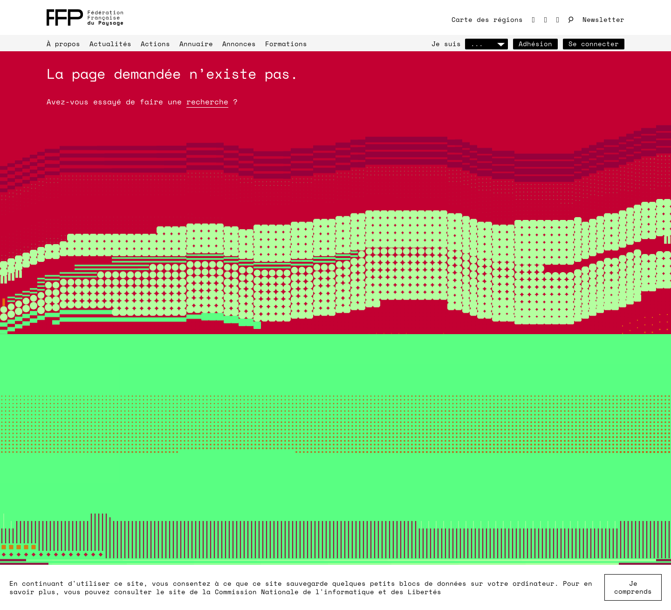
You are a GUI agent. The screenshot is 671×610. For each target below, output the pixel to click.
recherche (207, 101)
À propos (63, 43)
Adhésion (535, 43)
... (486, 43)
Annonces (239, 43)
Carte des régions (487, 19)
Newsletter (603, 19)
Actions (155, 43)
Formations (286, 43)
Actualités (110, 43)
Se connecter (593, 43)
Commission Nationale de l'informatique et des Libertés (328, 591)
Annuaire (196, 43)
